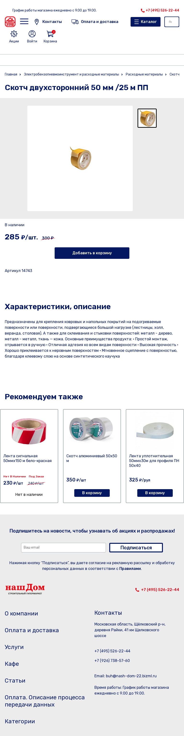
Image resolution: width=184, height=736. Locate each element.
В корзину (92, 493)
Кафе (12, 664)
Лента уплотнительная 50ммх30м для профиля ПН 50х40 (154, 461)
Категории (20, 721)
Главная (11, 74)
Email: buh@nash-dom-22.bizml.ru (125, 676)
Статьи (15, 680)
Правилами (130, 568)
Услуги (14, 647)
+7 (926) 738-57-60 (112, 660)
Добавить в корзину (92, 253)
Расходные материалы (144, 74)
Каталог (149, 21)
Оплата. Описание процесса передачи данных (45, 701)
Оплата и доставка (32, 630)
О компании (21, 613)
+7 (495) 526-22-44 (162, 10)
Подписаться (136, 548)
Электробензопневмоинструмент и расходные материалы (71, 74)
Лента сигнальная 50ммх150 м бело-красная (27, 458)
